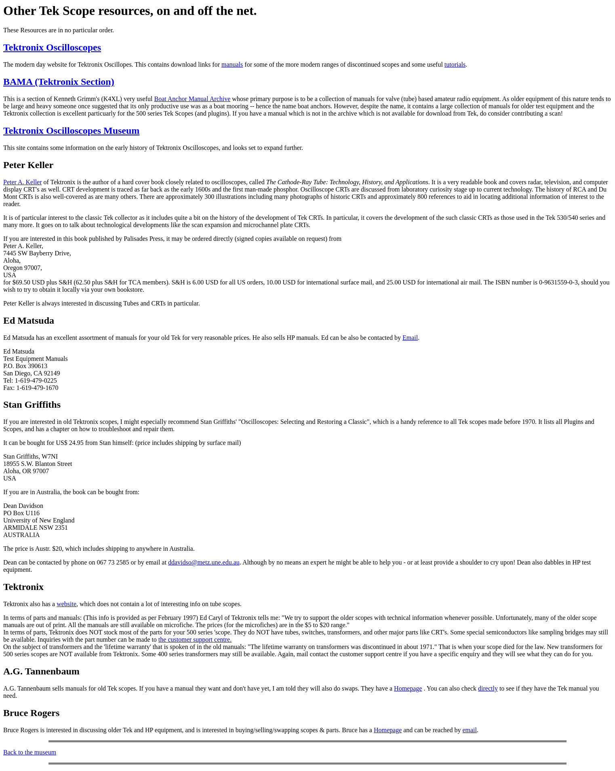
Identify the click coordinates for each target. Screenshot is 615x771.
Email (410, 337)
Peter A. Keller (22, 182)
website (66, 603)
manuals (232, 64)
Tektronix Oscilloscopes (52, 47)
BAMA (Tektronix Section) (58, 81)
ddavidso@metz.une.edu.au (204, 562)
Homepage (408, 688)
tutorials (454, 64)
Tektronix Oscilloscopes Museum (71, 130)
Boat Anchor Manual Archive (192, 98)
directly (488, 688)
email (469, 730)
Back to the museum (29, 752)
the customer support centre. (195, 639)
